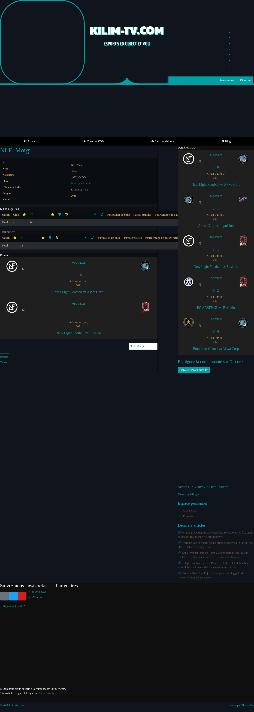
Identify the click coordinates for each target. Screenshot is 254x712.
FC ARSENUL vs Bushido (216, 308)
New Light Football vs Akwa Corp (78, 292)
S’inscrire (245, 80)
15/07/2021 (216, 278)
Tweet (3, 362)
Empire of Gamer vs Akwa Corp (216, 349)
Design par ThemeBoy (241, 705)
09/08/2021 (78, 262)
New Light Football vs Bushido (78, 333)
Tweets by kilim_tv (188, 494)
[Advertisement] (127, 111)
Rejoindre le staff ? (14, 606)
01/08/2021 (78, 303)
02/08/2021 (216, 196)
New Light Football (80, 183)
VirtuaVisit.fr (46, 693)
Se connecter (227, 80)
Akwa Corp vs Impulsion (216, 225)
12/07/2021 (216, 319)
